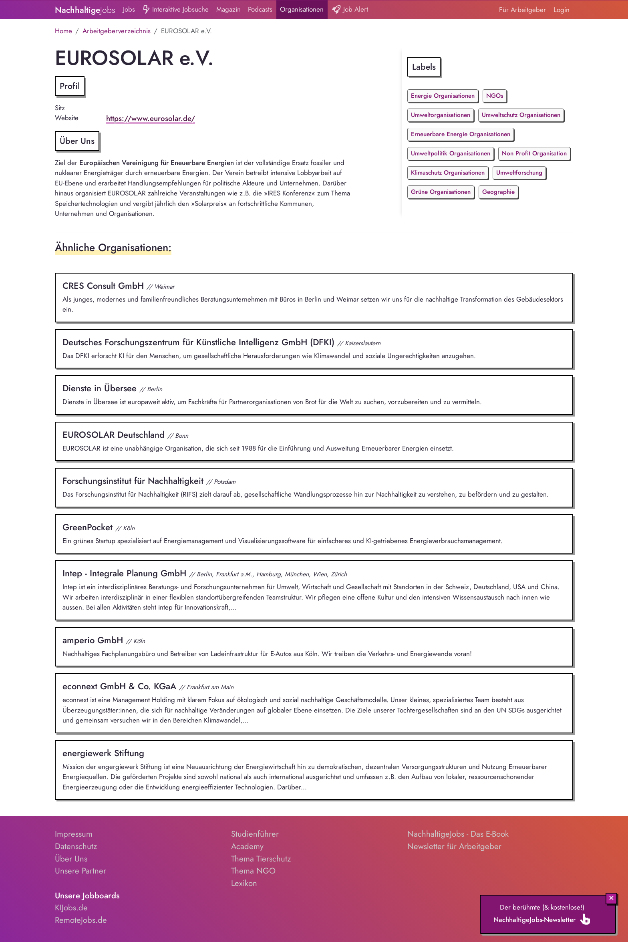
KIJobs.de (71, 908)
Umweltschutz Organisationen (521, 115)
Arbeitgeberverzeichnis (117, 31)
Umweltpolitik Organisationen (450, 153)
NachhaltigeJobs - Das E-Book (458, 834)
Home (63, 31)
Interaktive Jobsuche (176, 9)
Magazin (228, 9)
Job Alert (349, 9)
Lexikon (244, 883)
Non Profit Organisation (534, 153)
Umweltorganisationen (440, 115)
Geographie (498, 191)
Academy (247, 846)
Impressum (74, 834)
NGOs (494, 95)
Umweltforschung (519, 172)
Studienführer (255, 834)
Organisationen (302, 9)
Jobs (129, 9)
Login (562, 9)
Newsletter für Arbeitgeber (454, 846)
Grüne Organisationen (441, 191)
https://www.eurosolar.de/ (150, 118)
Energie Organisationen (443, 95)
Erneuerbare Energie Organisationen (460, 134)
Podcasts (260, 9)
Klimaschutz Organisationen (448, 172)
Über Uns (71, 859)
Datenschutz (76, 846)
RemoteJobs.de (81, 920)
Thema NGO (253, 871)
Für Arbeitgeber (522, 9)
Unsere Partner (80, 871)
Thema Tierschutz (261, 859)
